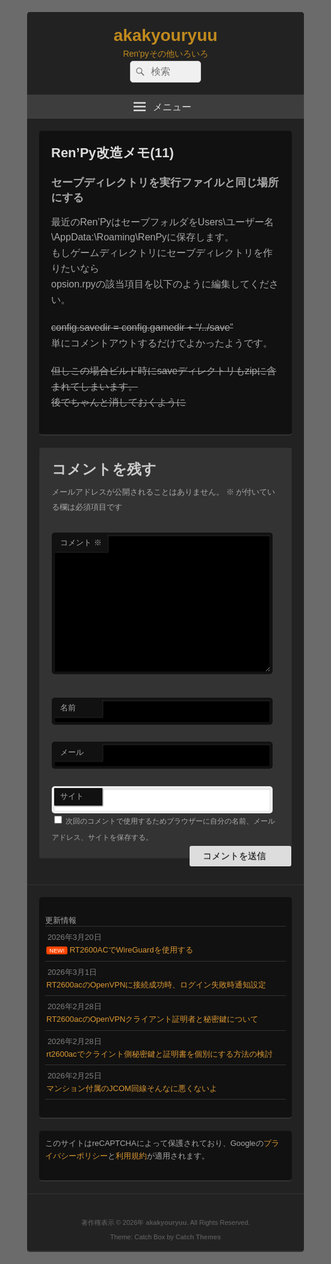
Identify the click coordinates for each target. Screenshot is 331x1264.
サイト (72, 796)
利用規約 (131, 1155)
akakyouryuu (166, 35)
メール (72, 752)
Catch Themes (198, 1237)
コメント (81, 542)
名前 (68, 707)
